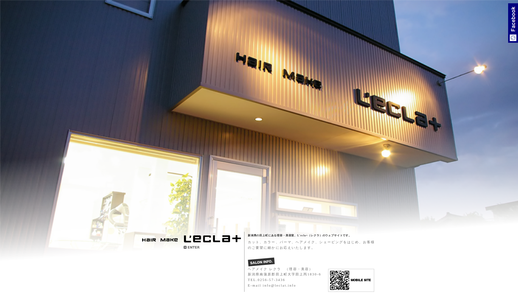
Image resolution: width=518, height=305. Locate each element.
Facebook (513, 23)
